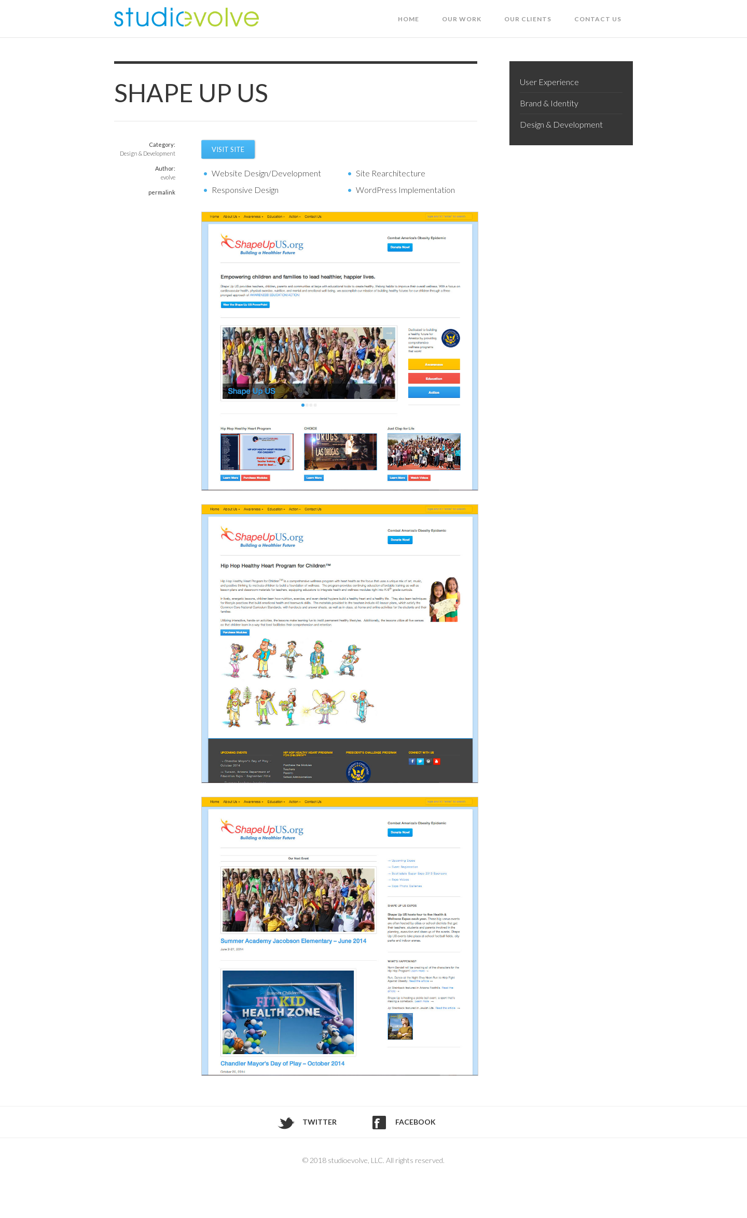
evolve (168, 177)
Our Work (461, 19)
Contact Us (597, 19)
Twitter (319, 1121)
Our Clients (527, 19)
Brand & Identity (549, 103)
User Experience (549, 82)
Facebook (415, 1121)
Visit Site (228, 149)
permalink (161, 192)
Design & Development (147, 153)
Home (408, 19)
